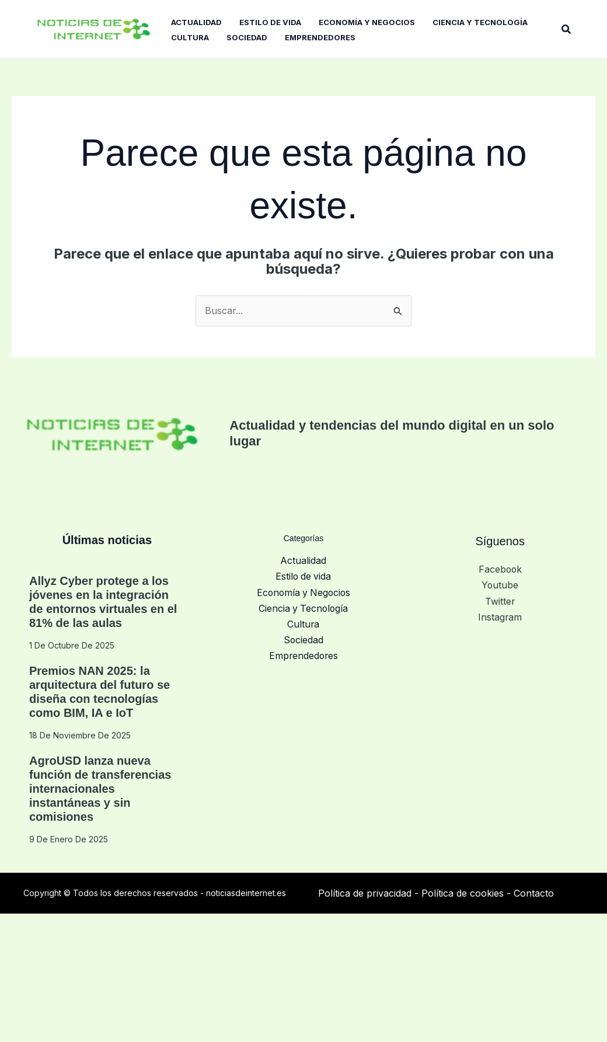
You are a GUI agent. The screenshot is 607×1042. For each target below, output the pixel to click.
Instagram (500, 615)
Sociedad (303, 637)
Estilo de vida (303, 576)
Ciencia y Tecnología (303, 606)
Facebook (500, 569)
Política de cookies (462, 893)
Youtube (500, 585)
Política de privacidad (364, 893)
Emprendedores (303, 653)
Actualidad (303, 560)
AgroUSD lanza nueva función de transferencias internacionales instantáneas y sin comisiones (100, 788)
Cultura (303, 622)
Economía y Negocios (303, 591)
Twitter (500, 600)
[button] (566, 29)
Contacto (534, 893)
